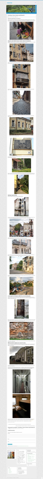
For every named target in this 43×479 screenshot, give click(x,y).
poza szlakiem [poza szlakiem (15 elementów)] (20, 460)
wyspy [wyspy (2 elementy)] (24, 462)
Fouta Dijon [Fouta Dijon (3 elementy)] (20, 454)
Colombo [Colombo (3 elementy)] (18, 453)
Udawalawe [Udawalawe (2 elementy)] (18, 462)
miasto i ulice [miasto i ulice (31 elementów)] (21, 457)
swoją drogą (9, 2)
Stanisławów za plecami (30, 19)
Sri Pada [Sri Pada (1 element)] (23, 460)
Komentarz (9, 433)
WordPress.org (10, 472)
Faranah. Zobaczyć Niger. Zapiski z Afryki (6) (31, 459)
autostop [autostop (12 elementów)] (22, 451)
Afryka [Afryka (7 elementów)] (20, 451)
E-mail (8, 441)
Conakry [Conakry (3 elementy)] (20, 453)
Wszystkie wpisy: (20, 473)
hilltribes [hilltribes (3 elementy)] (18, 455)
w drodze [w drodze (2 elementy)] (22, 462)
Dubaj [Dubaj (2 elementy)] (23, 453)
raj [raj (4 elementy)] (22, 460)
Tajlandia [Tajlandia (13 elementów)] (18, 461)
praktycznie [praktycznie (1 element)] (21, 460)
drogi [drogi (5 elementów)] (22, 453)
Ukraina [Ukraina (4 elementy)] (20, 462)
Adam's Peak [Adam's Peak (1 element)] (18, 451)
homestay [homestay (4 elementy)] (20, 455)
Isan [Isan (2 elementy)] (24, 455)
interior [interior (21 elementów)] (23, 455)
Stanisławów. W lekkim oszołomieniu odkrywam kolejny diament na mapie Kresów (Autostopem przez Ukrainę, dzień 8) (19, 424)
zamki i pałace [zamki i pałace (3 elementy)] (18, 463)
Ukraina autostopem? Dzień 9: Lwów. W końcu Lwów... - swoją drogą (17, 428)
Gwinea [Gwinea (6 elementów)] (24, 454)
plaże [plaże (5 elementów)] (20, 459)
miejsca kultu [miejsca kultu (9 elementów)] (19, 458)
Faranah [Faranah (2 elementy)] (18, 454)
